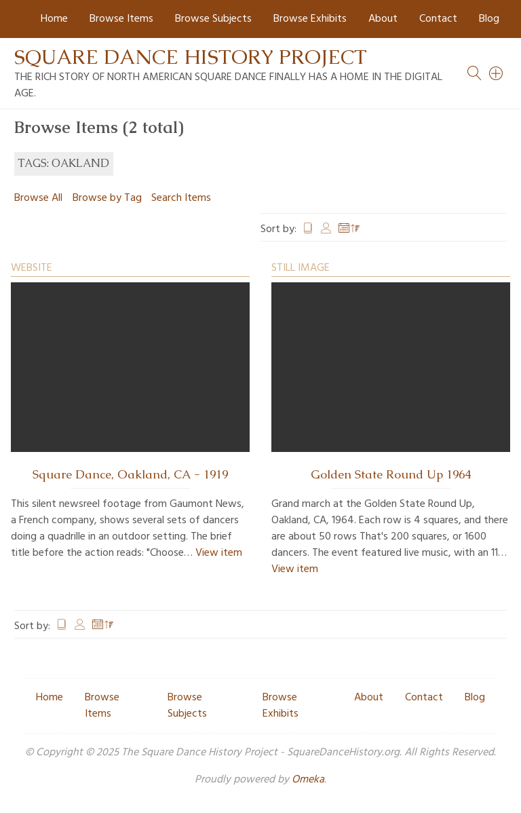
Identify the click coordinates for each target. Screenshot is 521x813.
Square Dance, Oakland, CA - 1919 (130, 474)
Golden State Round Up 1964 (391, 474)
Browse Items (121, 19)
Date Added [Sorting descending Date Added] (349, 229)
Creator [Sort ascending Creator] (326, 229)
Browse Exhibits (310, 19)
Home (54, 19)
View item (218, 553)
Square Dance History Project (190, 56)
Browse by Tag (107, 198)
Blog (489, 19)
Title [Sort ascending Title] (308, 229)
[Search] (496, 73)
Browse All (38, 198)
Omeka (308, 780)
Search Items (181, 198)
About (383, 19)
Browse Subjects (213, 19)
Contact (438, 19)
